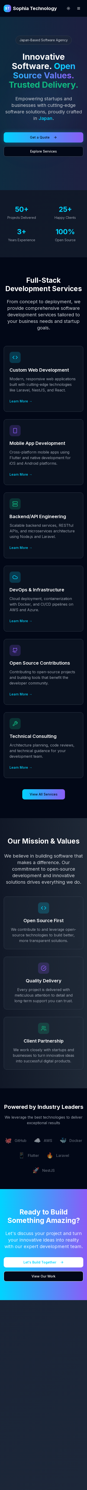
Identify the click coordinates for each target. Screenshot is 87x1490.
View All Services (44, 794)
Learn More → (21, 401)
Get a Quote (43, 137)
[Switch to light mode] (68, 8)
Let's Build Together (43, 1262)
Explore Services (43, 151)
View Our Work (43, 1276)
